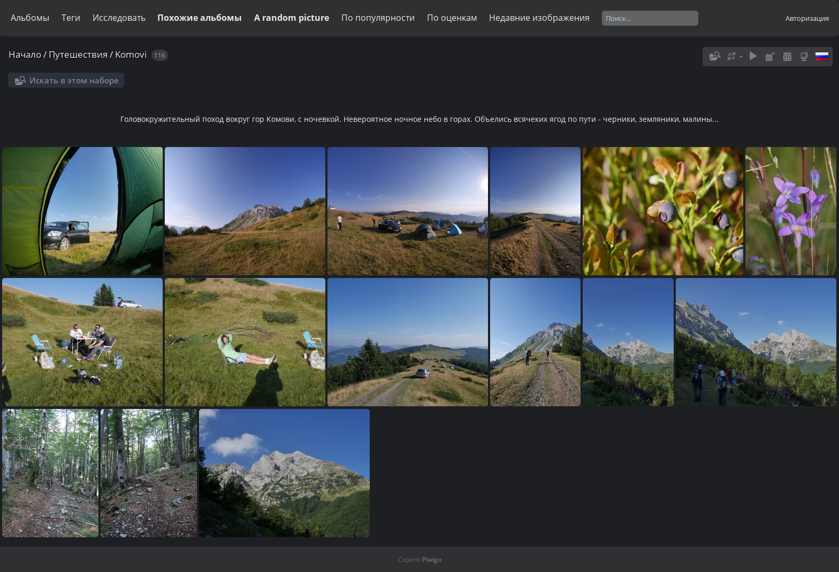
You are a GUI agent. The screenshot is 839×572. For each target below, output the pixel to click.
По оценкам (452, 18)
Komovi (131, 54)
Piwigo (431, 559)
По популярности (378, 18)
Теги (71, 18)
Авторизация (807, 18)
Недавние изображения (539, 18)
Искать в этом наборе (74, 80)
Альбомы (30, 18)
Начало (25, 54)
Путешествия (78, 54)
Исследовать (119, 18)
